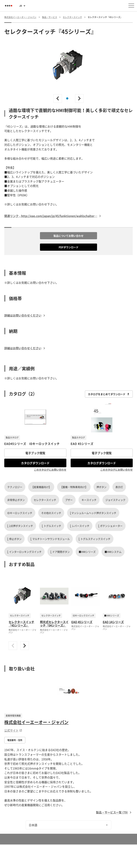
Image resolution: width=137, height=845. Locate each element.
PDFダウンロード (68, 247)
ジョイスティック (115, 500)
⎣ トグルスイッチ (51, 526)
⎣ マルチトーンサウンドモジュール (50, 539)
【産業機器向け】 (41, 487)
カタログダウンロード (35, 463)
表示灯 (119, 487)
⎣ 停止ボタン (14, 539)
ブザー (69, 500)
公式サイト (13, 730)
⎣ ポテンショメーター (110, 526)
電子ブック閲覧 (35, 453)
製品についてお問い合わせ (68, 235)
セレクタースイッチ (45, 500)
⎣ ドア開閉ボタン (60, 551)
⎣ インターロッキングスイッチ (24, 551)
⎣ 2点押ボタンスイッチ (20, 526)
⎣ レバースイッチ (79, 526)
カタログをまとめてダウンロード (109, 394)
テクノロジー (14, 487)
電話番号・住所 (14, 740)
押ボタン (101, 487)
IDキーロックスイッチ (19, 513)
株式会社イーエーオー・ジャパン (36, 722)
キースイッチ (89, 500)
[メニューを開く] (131, 5)
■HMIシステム (113, 551)
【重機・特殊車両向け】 (74, 487)
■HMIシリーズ (87, 551)
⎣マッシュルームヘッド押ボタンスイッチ (93, 513)
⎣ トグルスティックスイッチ (94, 539)
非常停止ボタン (16, 500)
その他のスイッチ (51, 513)
